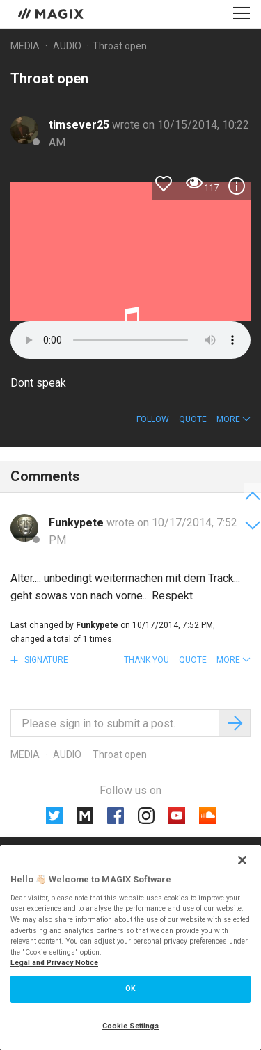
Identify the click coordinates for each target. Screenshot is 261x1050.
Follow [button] (152, 419)
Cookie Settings (130, 1026)
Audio (67, 45)
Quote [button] (193, 419)
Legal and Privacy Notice (54, 962)
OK (130, 988)
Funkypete (77, 522)
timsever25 (80, 124)
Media (25, 45)
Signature (45, 660)
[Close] (242, 860)
